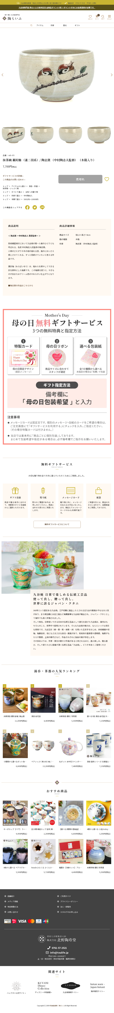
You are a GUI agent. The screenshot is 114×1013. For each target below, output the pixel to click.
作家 (52, 25)
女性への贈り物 (31, 192)
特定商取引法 (13, 907)
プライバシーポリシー (69, 901)
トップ (5, 186)
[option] (57, 75)
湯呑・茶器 (33, 186)
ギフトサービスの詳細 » (13, 175)
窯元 (65, 25)
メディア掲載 (13, 901)
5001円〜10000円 (31, 199)
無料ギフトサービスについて (57, 524)
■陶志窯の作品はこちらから (20, 285)
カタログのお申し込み (69, 912)
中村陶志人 (28, 195)
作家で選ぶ (15, 195)
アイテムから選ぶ (18, 186)
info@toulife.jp (59, 952)
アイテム (39, 25)
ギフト (77, 25)
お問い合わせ (13, 912)
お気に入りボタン (107, 179)
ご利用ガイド (65, 896)
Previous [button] (2, 75)
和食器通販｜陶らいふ (57, 1005)
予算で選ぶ (15, 199)
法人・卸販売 (65, 907)
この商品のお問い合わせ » (14, 179)
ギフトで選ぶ (16, 192)
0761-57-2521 (80, 3)
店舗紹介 (11, 896)
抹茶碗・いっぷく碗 (11, 188)
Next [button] (111, 75)
